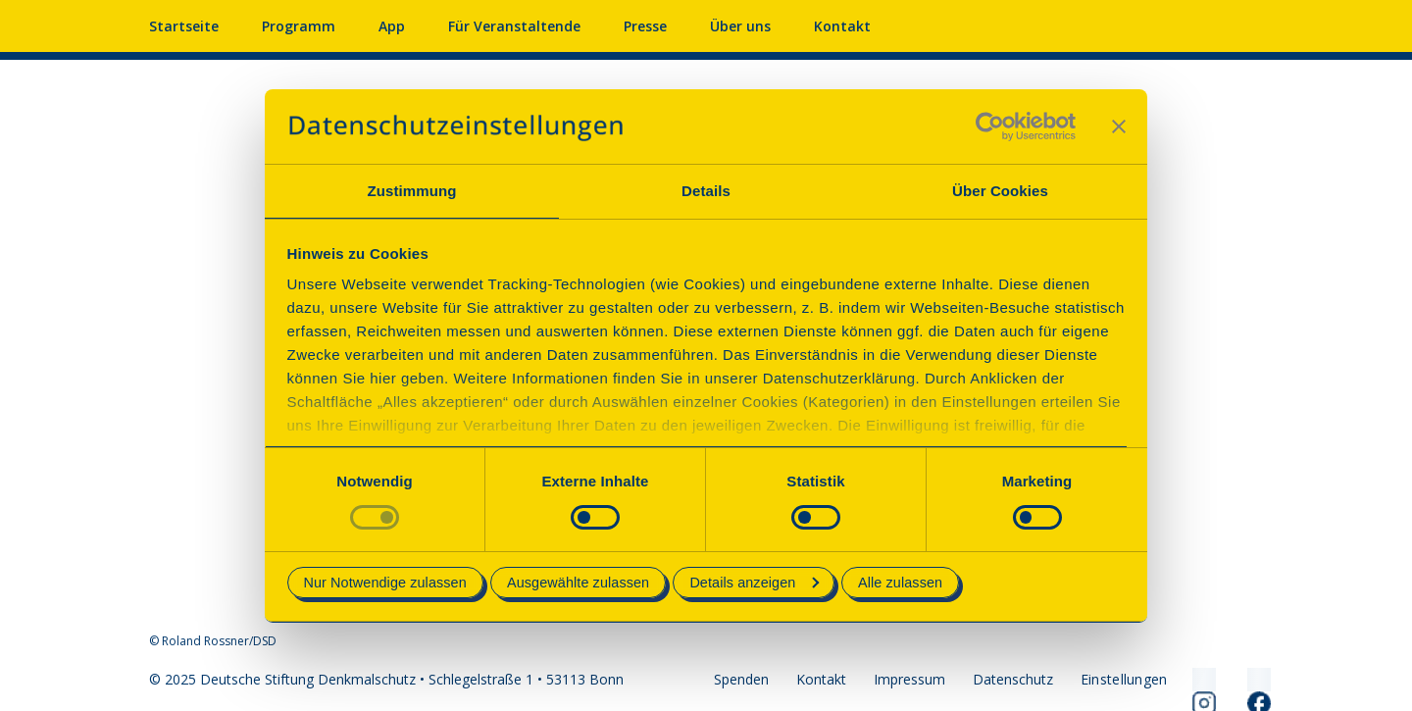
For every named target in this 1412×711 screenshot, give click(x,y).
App (391, 26)
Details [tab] (706, 190)
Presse (645, 26)
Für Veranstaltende (514, 26)
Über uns (740, 26)
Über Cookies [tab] (1000, 190)
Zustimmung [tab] (412, 190)
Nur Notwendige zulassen (385, 582)
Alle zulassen (900, 582)
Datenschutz (1013, 679)
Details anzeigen (754, 582)
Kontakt (842, 26)
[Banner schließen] (1119, 126)
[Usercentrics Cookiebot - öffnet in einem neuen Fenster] (990, 126)
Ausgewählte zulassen (578, 582)
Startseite (184, 26)
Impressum (909, 679)
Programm (298, 26)
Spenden (741, 679)
